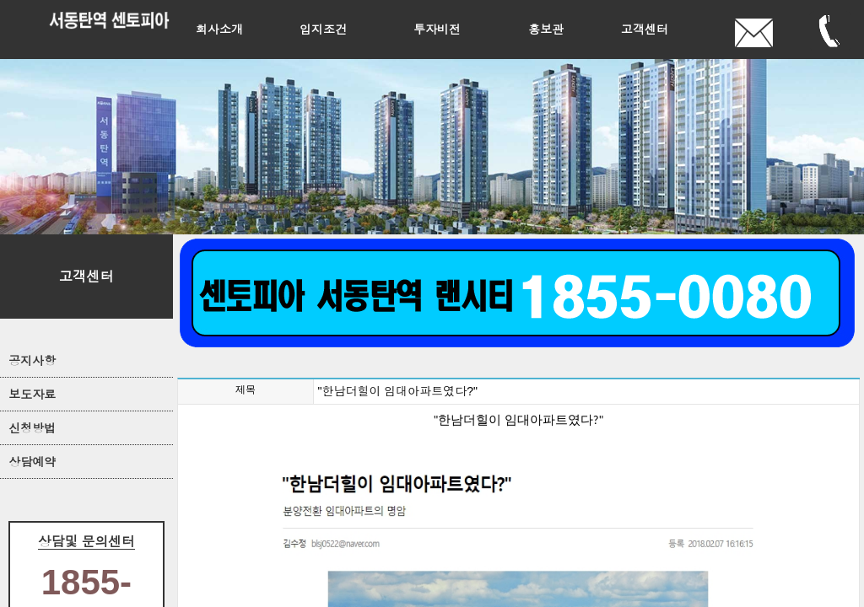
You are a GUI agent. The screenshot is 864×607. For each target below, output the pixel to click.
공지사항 (32, 361)
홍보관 (546, 29)
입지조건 (323, 29)
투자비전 (437, 29)
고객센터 (644, 29)
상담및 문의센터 (86, 541)
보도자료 (32, 394)
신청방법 (32, 428)
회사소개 (219, 29)
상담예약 (32, 462)
